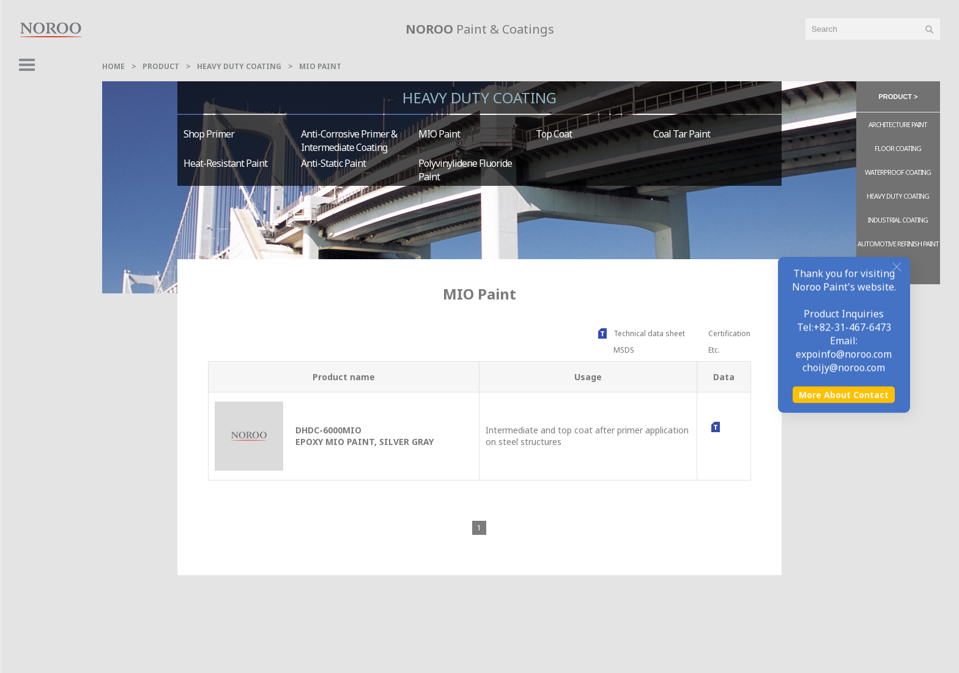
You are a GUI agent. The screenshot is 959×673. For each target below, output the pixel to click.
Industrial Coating (898, 219)
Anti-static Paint (333, 163)
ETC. (898, 269)
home (113, 66)
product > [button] (898, 96)
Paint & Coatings (479, 29)
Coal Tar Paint (681, 134)
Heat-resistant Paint (225, 163)
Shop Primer (208, 134)
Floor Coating (898, 148)
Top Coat (554, 134)
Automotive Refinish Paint (898, 243)
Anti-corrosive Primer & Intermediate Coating (349, 140)
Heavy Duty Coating (239, 66)
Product (161, 66)
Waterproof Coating (898, 172)
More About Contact (844, 647)
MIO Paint (320, 66)
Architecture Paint (897, 124)
